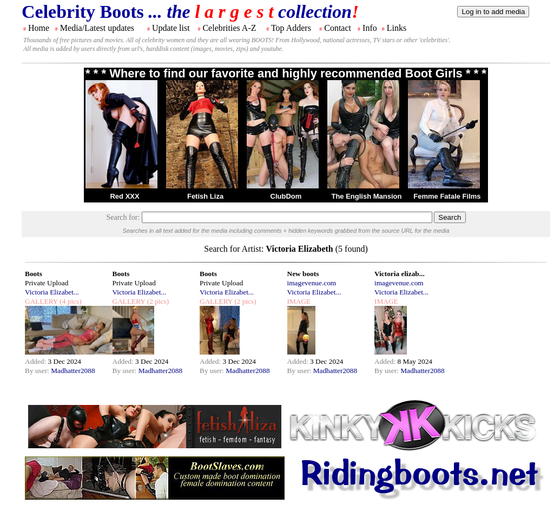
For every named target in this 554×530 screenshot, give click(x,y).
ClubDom (286, 196)
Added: (36, 361)
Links (396, 27)
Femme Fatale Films (446, 196)
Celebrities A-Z (229, 27)
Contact (337, 27)
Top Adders (291, 27)
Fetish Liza (205, 196)
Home (38, 27)
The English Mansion (366, 196)
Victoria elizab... (399, 274)
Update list (171, 27)
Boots (33, 274)
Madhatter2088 (73, 371)
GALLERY (41, 301)
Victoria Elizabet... (52, 292)
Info (369, 27)
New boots (303, 274)
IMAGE (299, 301)
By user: (38, 371)
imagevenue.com (312, 283)
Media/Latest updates (97, 27)
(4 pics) (70, 301)
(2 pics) (157, 301)
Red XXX (124, 196)
